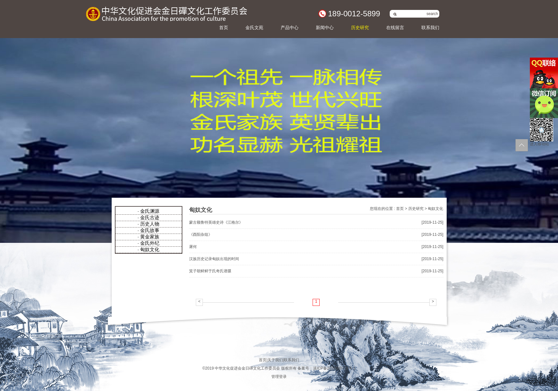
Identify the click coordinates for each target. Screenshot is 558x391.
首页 (223, 27)
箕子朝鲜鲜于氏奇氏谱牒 (210, 271)
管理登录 (279, 376)
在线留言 (395, 27)
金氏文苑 (254, 27)
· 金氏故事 (148, 230)
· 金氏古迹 (148, 217)
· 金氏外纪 (148, 243)
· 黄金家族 (148, 236)
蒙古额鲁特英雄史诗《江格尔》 (216, 222)
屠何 (193, 246)
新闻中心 (325, 27)
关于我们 (275, 360)
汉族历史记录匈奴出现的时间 (214, 259)
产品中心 (290, 27)
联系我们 (430, 27)
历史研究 (360, 27)
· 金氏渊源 (148, 211)
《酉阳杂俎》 (200, 234)
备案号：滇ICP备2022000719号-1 (326, 368)
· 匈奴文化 (148, 249)
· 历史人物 (148, 224)
